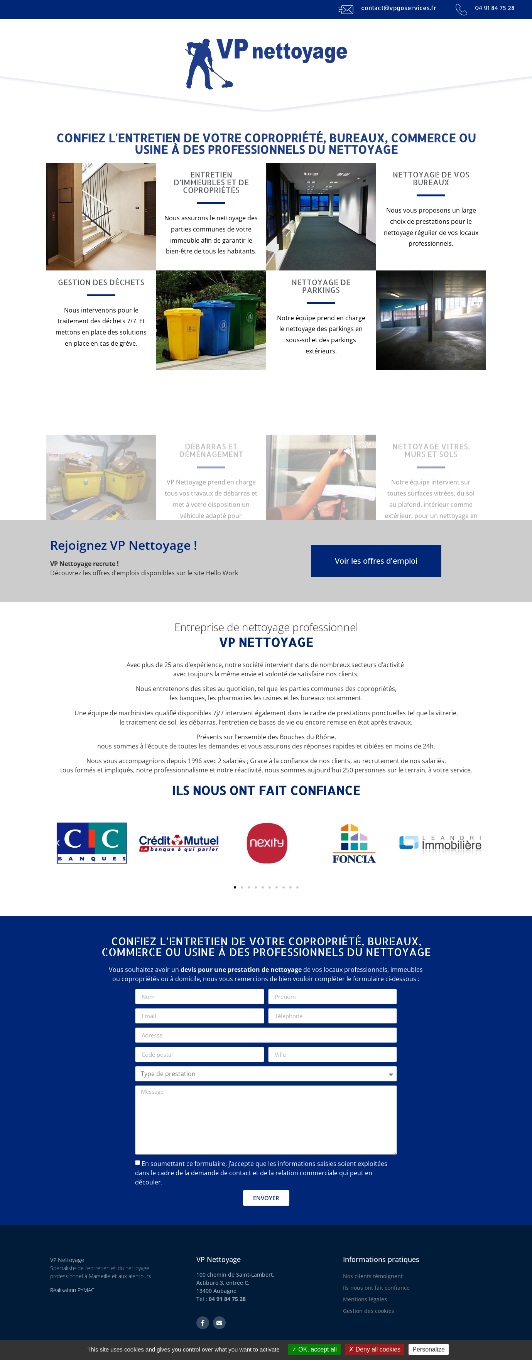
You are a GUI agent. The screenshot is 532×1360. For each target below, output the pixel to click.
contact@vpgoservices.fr (398, 8)
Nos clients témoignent (373, 1276)
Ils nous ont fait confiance (376, 1287)
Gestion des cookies (368, 1310)
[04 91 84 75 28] (461, 9)
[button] (58, 843)
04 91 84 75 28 (495, 8)
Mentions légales (365, 1299)
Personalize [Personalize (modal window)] (428, 1349)
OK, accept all (314, 1349)
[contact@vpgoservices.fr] (345, 9)
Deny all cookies (374, 1349)
